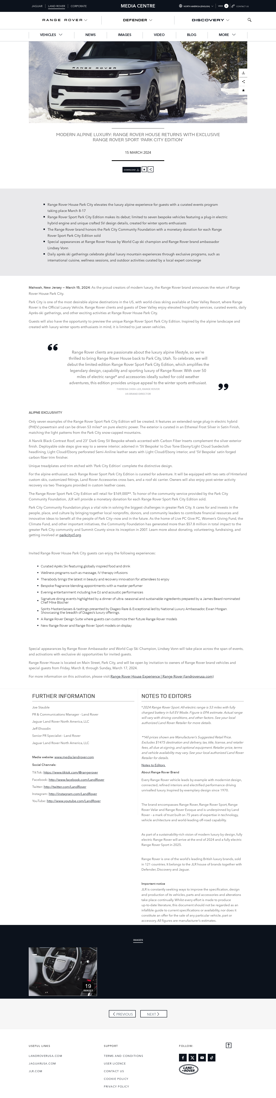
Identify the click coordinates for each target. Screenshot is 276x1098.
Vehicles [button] (51, 35)
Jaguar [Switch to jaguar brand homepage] (37, 6)
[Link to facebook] (183, 1057)
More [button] (227, 35)
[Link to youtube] (202, 1057)
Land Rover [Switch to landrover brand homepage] (56, 6)
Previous (124, 1013)
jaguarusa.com (42, 1063)
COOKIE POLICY (116, 1079)
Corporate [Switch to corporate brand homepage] (79, 6)
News (90, 35)
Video (159, 35)
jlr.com (35, 1071)
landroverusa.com (45, 1056)
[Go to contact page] (240, 5)
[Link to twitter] (192, 1057)
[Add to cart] (144, 169)
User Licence (115, 1063)
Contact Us (114, 1071)
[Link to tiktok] (211, 1057)
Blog (191, 35)
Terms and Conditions (123, 1056)
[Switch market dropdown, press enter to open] (196, 6)
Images (124, 35)
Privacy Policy (116, 1086)
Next (151, 1013)
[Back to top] (229, 1045)
